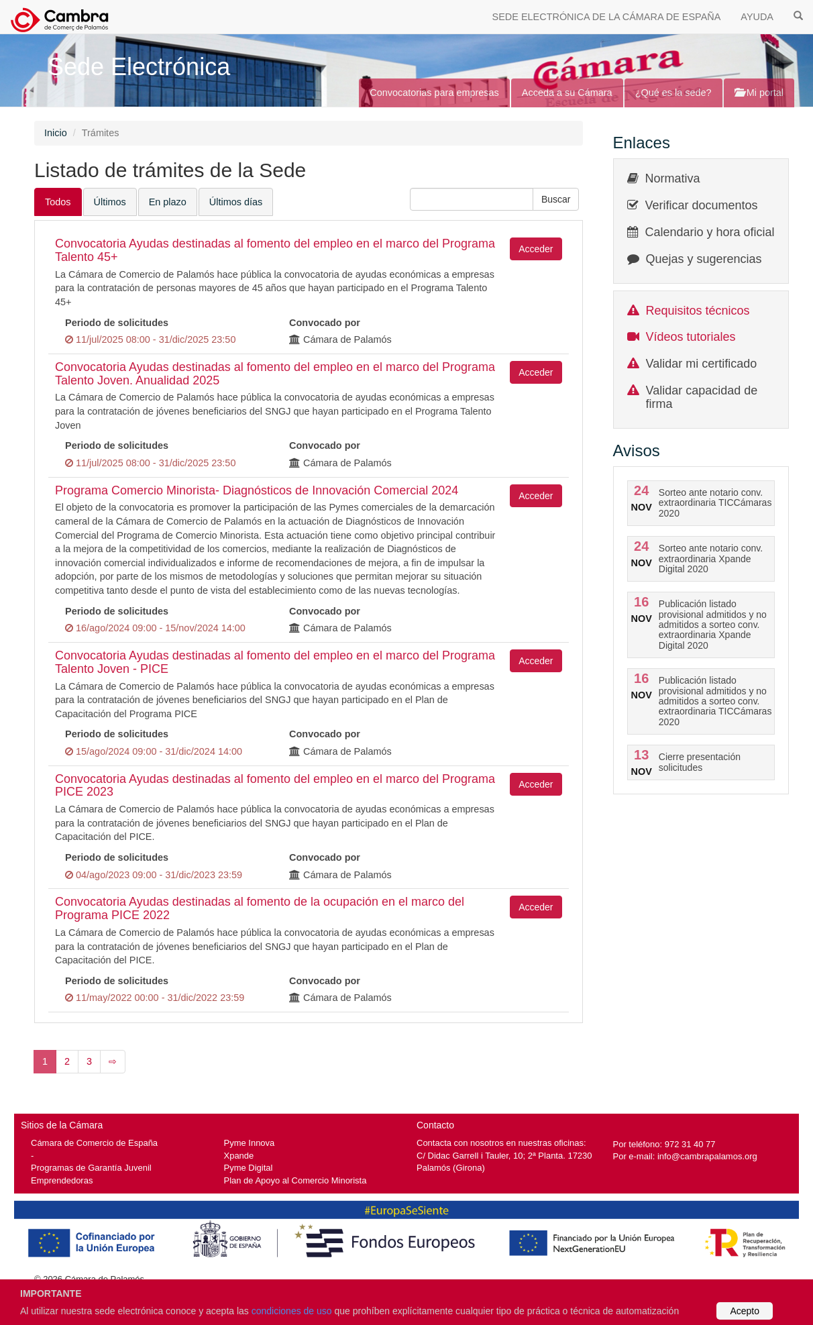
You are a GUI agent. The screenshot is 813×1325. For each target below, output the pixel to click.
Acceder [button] (536, 249)
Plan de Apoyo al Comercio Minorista (295, 1180)
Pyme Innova (249, 1143)
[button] (556, 199)
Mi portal (759, 92)
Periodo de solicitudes (116, 322)
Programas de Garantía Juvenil (91, 1168)
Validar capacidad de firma (702, 397)
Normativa (672, 178)
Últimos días (235, 202)
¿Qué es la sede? (673, 92)
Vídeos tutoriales (691, 336)
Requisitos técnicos (698, 310)
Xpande (239, 1156)
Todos (58, 202)
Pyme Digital (248, 1168)
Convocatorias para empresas (434, 92)
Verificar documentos (701, 205)
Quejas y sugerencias (704, 259)
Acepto (744, 1311)
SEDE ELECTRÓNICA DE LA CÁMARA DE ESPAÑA (606, 16)
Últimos (110, 202)
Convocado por (324, 322)
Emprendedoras (62, 1180)
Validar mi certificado (701, 363)
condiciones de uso (292, 1311)
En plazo (167, 202)
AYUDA (757, 16)
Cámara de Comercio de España (94, 1143)
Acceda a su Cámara (567, 92)
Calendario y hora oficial (710, 232)
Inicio (55, 132)
